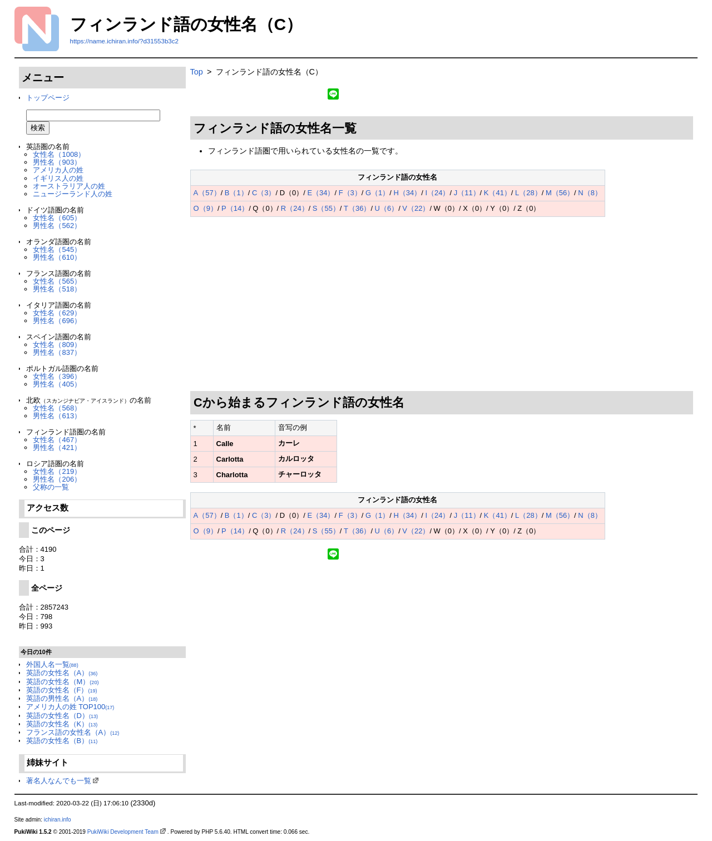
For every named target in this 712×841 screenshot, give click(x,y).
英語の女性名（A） (62, 673)
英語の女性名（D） (62, 715)
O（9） (205, 208)
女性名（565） (57, 281)
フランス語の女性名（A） (73, 732)
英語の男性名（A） (62, 698)
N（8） (590, 193)
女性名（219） (57, 471)
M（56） (560, 193)
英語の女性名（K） (62, 724)
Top (196, 71)
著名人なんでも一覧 (58, 780)
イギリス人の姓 (58, 178)
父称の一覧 (51, 487)
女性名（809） (57, 344)
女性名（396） (57, 376)
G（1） (377, 193)
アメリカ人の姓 (58, 170)
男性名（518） (57, 289)
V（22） (415, 208)
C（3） (264, 193)
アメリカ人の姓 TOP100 (70, 707)
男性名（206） (57, 479)
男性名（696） (57, 320)
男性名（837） (57, 352)
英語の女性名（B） (62, 740)
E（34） (320, 193)
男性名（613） (57, 416)
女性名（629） (57, 313)
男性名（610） (57, 257)
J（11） (467, 193)
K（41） (497, 193)
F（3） (350, 193)
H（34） (408, 193)
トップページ (48, 97)
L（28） (528, 193)
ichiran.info (57, 820)
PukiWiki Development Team (123, 832)
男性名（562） (57, 225)
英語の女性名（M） (62, 681)
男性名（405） (57, 384)
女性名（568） (57, 408)
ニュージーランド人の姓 (72, 194)
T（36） (357, 208)
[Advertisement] (442, 304)
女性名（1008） (59, 154)
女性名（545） (57, 249)
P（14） (235, 208)
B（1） (236, 193)
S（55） (326, 208)
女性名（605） (57, 218)
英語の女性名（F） (61, 690)
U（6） (387, 208)
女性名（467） (57, 440)
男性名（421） (57, 447)
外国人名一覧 (52, 664)
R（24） (295, 208)
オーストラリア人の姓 (69, 186)
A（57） (207, 193)
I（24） (437, 193)
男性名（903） (57, 162)
